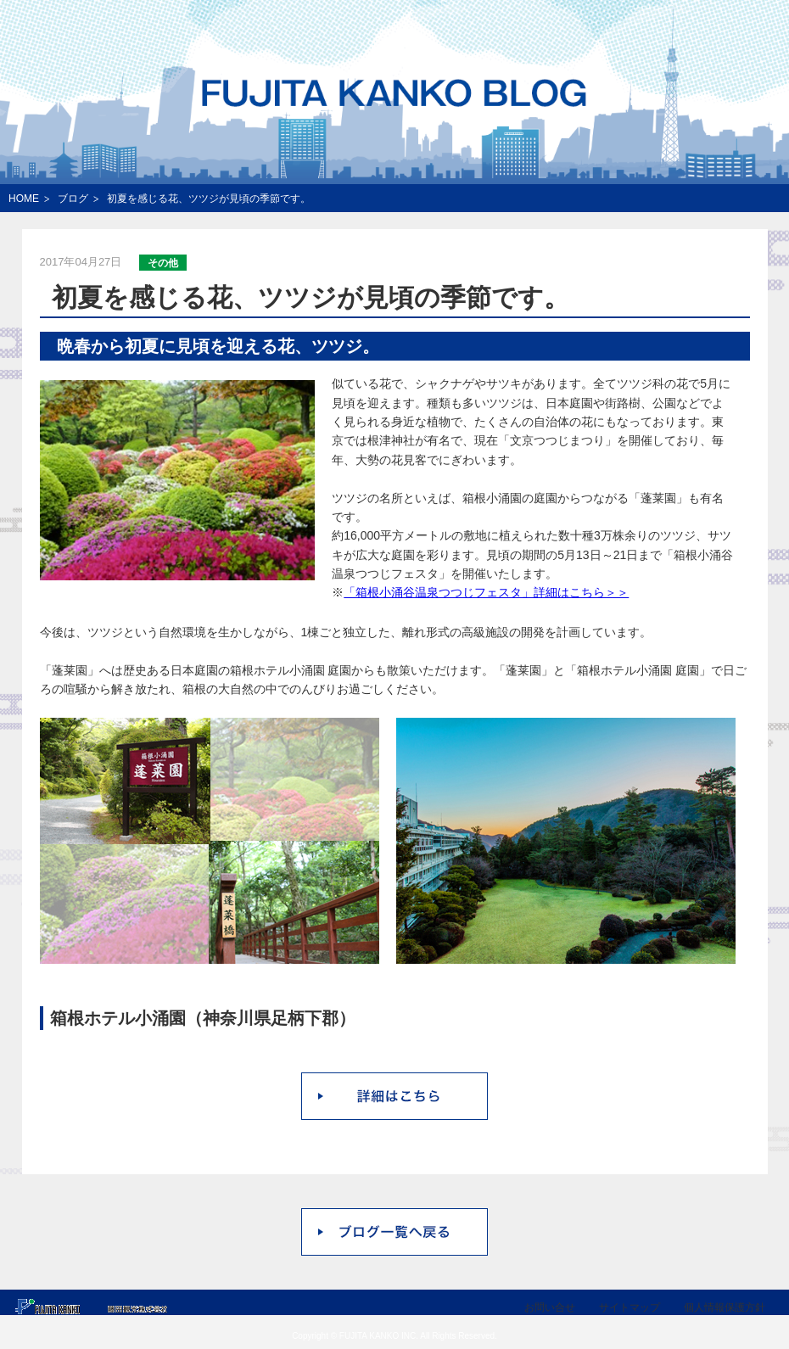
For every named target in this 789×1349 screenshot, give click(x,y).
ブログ (73, 198)
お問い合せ (549, 1307)
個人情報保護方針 (724, 1307)
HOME (23, 198)
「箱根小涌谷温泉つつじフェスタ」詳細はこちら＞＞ (486, 592)
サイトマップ (629, 1307)
